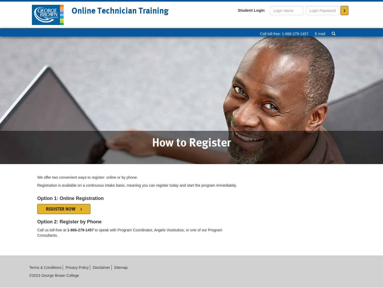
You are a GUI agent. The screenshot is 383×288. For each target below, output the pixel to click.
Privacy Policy (77, 267)
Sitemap (121, 267)
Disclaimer (101, 267)
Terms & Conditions (45, 267)
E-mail (320, 34)
